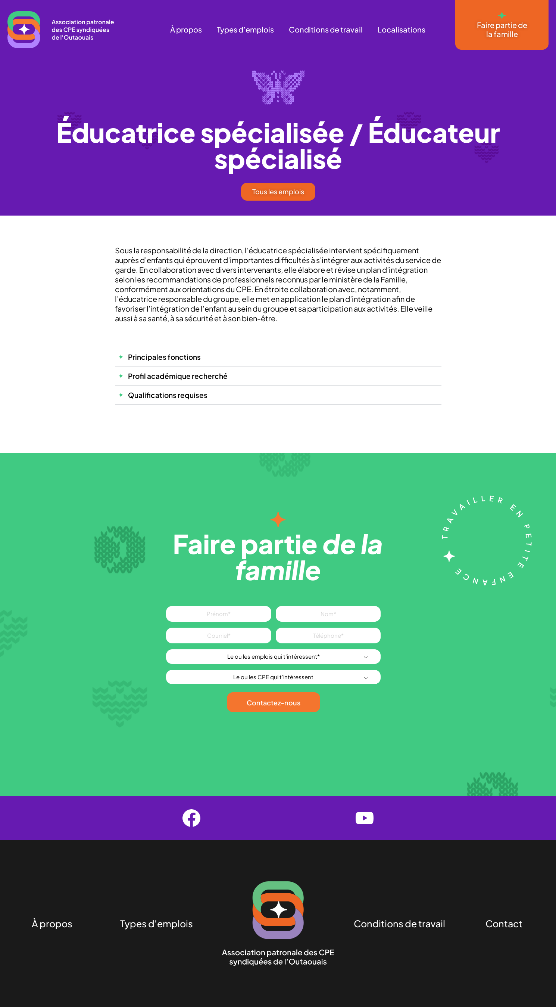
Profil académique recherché (178, 376)
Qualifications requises (167, 395)
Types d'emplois (156, 924)
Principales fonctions (164, 357)
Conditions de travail (326, 29)
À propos (186, 29)
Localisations (401, 29)
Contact (503, 924)
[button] (278, 357)
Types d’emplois (245, 29)
